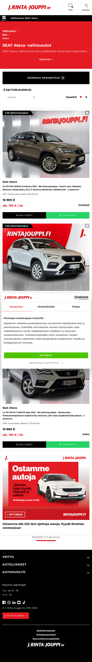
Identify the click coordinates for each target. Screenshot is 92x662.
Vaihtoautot (10, 31)
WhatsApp (68, 215)
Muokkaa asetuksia (46, 362)
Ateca (5, 38)
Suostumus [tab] (16, 306)
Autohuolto (14, 572)
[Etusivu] (27, 7)
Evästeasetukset (46, 634)
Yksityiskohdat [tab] (46, 306)
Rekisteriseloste (46, 630)
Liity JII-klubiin (15, 615)
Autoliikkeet (14, 564)
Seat (6, 34)
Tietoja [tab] (76, 306)
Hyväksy (46, 355)
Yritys (8, 557)
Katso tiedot (24, 215)
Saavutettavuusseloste (46, 638)
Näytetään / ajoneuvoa (46, 537)
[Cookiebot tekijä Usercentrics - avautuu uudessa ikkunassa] (74, 298)
